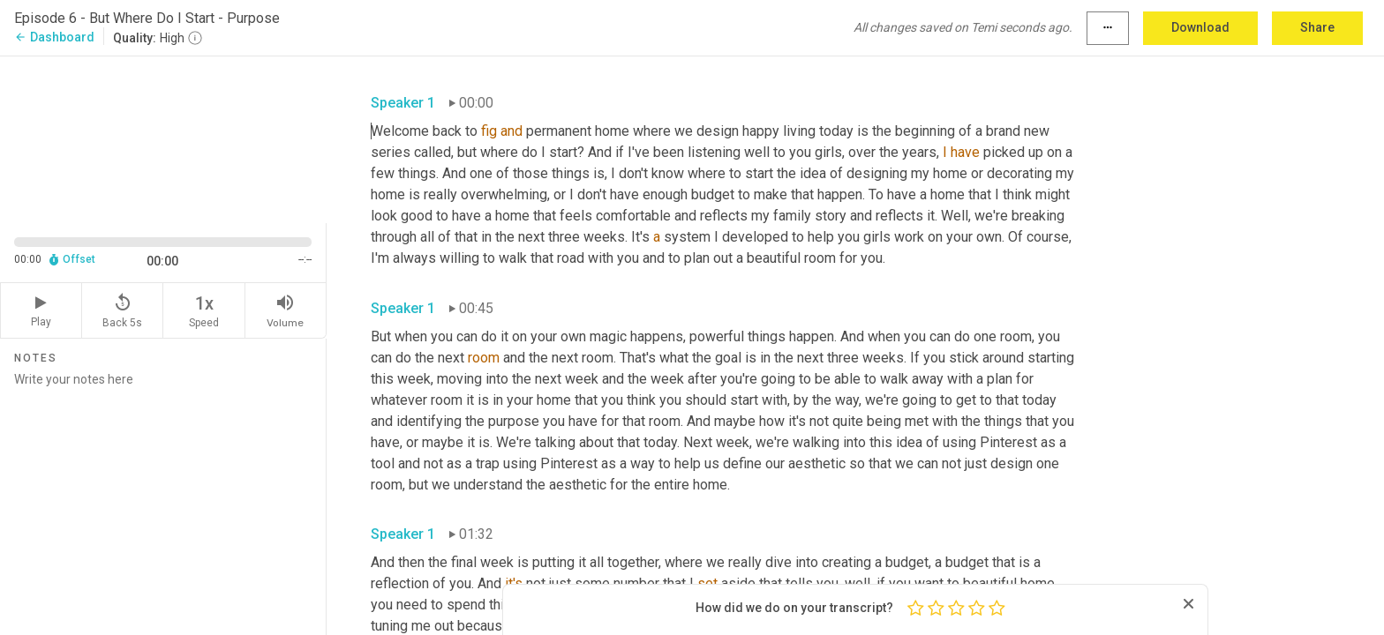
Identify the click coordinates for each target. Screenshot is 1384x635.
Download (1200, 27)
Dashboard (54, 37)
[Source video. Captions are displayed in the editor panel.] (163, 138)
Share (1317, 27)
